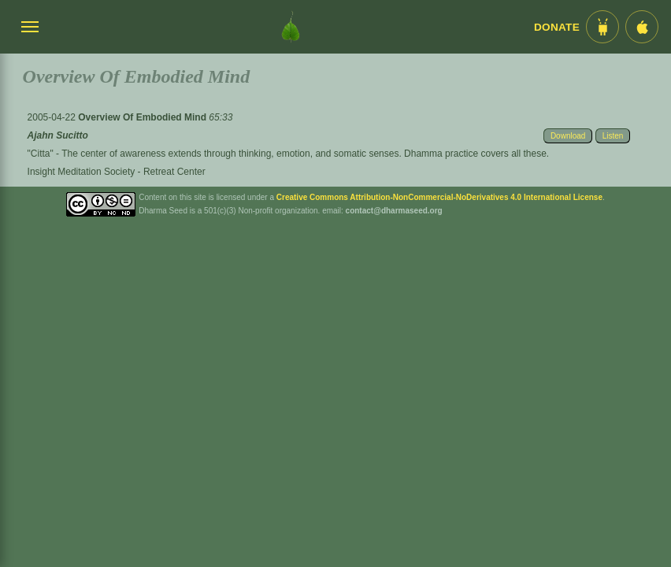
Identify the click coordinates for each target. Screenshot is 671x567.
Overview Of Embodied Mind (143, 117)
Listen (613, 136)
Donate (557, 27)
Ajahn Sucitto (58, 135)
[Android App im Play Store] (602, 26)
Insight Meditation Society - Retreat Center (117, 171)
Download (568, 136)
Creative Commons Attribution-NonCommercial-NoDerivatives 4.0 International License (439, 197)
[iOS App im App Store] (641, 26)
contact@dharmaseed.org (394, 210)
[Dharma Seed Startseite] (290, 26)
